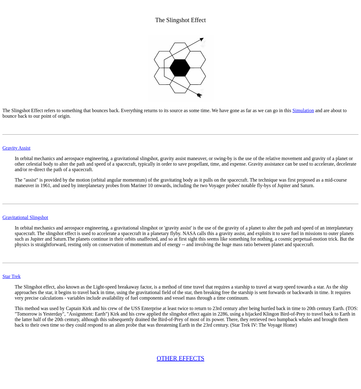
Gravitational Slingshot (25, 217)
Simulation (303, 110)
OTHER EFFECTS (180, 358)
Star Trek (11, 276)
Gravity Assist (16, 148)
